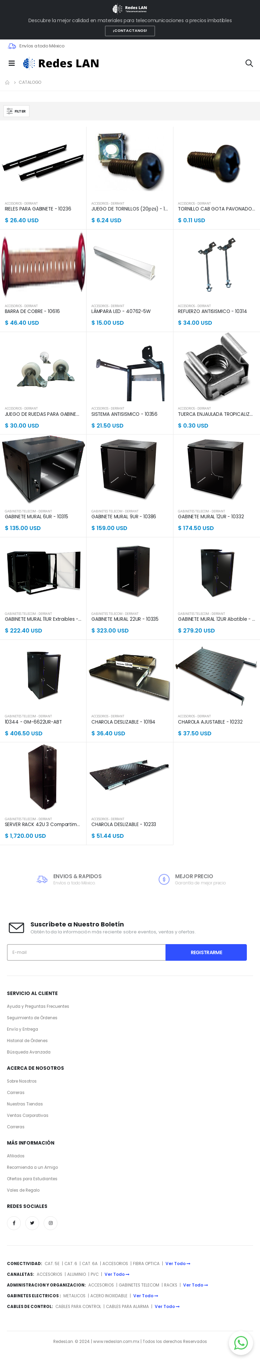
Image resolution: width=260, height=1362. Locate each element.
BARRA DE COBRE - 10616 (32, 311)
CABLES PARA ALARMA (127, 1306)
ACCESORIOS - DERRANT (21, 203)
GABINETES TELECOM (139, 1285)
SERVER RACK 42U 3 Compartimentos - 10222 (43, 825)
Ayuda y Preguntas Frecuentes (38, 1006)
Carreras (16, 1092)
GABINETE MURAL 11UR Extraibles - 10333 (43, 619)
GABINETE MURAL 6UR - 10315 (37, 517)
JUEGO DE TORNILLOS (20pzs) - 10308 (129, 209)
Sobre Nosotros (22, 1081)
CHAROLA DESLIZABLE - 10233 (123, 825)
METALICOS (74, 1296)
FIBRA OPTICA (147, 1263)
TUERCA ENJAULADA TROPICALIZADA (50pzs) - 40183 (216, 414)
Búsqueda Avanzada (29, 1052)
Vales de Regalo (23, 1190)
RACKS (170, 1285)
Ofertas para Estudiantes (32, 1179)
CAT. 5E (52, 1263)
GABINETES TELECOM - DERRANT (28, 511)
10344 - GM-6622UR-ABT (33, 722)
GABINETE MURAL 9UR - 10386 (123, 517)
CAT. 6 (70, 1263)
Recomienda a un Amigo (32, 1167)
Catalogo (30, 82)
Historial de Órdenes (27, 1040)
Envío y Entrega (22, 1029)
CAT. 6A (90, 1263)
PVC (95, 1274)
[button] (249, 64)
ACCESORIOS (115, 1263)
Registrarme (206, 952)
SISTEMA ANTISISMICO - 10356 (124, 414)
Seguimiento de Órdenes (32, 1018)
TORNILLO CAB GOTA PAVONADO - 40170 (216, 209)
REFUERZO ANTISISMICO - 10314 (212, 311)
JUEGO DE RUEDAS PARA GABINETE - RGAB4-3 (43, 414)
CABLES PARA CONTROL (78, 1306)
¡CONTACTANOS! (130, 30)
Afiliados (16, 1156)
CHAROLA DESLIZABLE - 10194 (123, 722)
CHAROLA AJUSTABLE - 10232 (210, 722)
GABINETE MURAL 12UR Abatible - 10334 (216, 619)
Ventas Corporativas (27, 1115)
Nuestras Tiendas (25, 1104)
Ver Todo (177, 1263)
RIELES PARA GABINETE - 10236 (38, 209)
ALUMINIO (77, 1274)
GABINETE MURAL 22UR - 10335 (125, 619)
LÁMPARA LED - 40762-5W (121, 311)
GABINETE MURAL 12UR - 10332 (211, 517)
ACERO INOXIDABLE (108, 1296)
